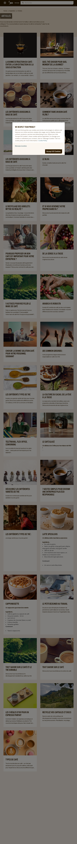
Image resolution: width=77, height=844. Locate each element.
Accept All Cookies (53, 151)
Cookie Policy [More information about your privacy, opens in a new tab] (42, 141)
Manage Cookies (21, 146)
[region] (38, 138)
